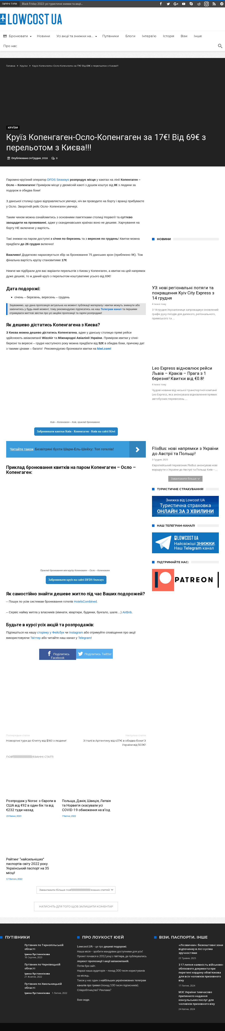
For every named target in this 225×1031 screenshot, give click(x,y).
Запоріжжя (40, 973)
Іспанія (150, 973)
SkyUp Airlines (69, 973)
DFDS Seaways (58, 182)
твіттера (119, 896)
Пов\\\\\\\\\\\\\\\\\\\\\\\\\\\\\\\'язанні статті (30, 759)
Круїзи (24, 65)
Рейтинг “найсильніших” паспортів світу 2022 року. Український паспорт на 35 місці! (123, 806)
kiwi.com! (104, 351)
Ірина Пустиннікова (37, 894)
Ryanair (25, 973)
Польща (189, 973)
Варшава (203, 973)
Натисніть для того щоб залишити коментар (76, 846)
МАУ (216, 973)
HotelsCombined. (86, 604)
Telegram (84, 640)
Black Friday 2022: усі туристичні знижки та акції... (51, 3)
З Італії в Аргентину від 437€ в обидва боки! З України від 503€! (114, 742)
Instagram (76, 635)
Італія (176, 973)
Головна (10, 65)
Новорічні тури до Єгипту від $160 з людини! (38, 740)
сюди (86, 939)
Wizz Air (163, 973)
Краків (114, 973)
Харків (138, 973)
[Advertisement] (76, 700)
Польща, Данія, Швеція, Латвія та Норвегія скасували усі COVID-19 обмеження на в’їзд (73, 806)
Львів (85, 973)
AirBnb (127, 615)
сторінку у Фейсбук (50, 635)
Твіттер (35, 640)
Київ (53, 973)
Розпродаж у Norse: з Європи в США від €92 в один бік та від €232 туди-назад (27, 806)
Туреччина (99, 973)
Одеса (126, 973)
